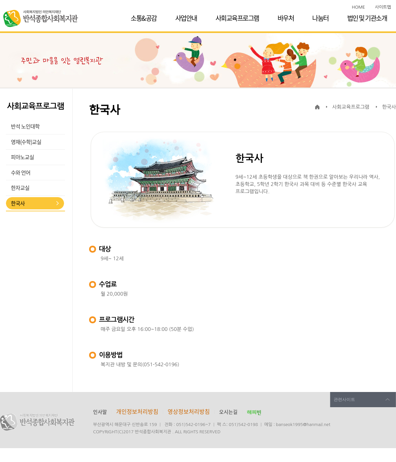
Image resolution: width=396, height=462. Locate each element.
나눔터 (320, 18)
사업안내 (186, 18)
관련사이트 (344, 399)
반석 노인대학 (25, 126)
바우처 (286, 18)
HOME (358, 7)
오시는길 (228, 411)
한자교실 (20, 188)
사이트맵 (383, 7)
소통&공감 (144, 18)
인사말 (100, 411)
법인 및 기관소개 (367, 18)
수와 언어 (20, 172)
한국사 (18, 203)
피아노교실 (22, 157)
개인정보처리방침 (137, 411)
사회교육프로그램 (237, 18)
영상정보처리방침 (189, 411)
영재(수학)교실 (26, 142)
